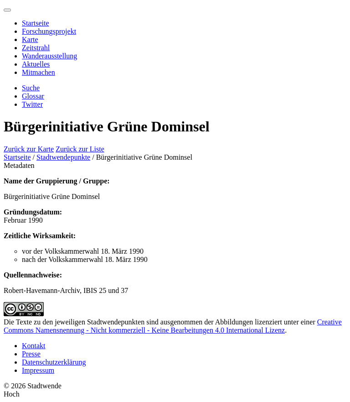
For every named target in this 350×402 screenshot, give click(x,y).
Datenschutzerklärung (54, 362)
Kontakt (34, 346)
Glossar (33, 96)
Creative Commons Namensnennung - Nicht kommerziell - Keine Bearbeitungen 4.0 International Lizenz (173, 326)
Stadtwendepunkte (63, 157)
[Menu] (7, 10)
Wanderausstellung (49, 56)
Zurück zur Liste (80, 149)
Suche (31, 88)
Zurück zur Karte (29, 149)
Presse (31, 354)
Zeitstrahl (36, 48)
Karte (30, 39)
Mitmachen (38, 72)
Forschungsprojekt (49, 31)
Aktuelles (36, 64)
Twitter (32, 104)
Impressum (38, 370)
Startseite (35, 23)
